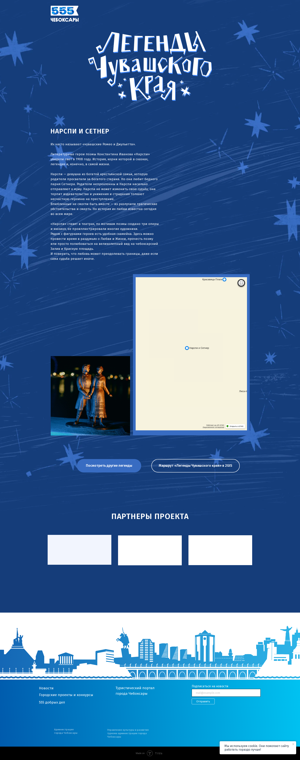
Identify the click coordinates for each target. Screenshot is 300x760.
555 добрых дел (52, 702)
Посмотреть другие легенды (109, 465)
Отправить (203, 701)
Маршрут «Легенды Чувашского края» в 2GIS (195, 465)
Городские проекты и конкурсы (66, 695)
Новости (46, 688)
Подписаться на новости (210, 686)
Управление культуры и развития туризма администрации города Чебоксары (128, 733)
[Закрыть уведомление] (293, 744)
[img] (65, 14)
